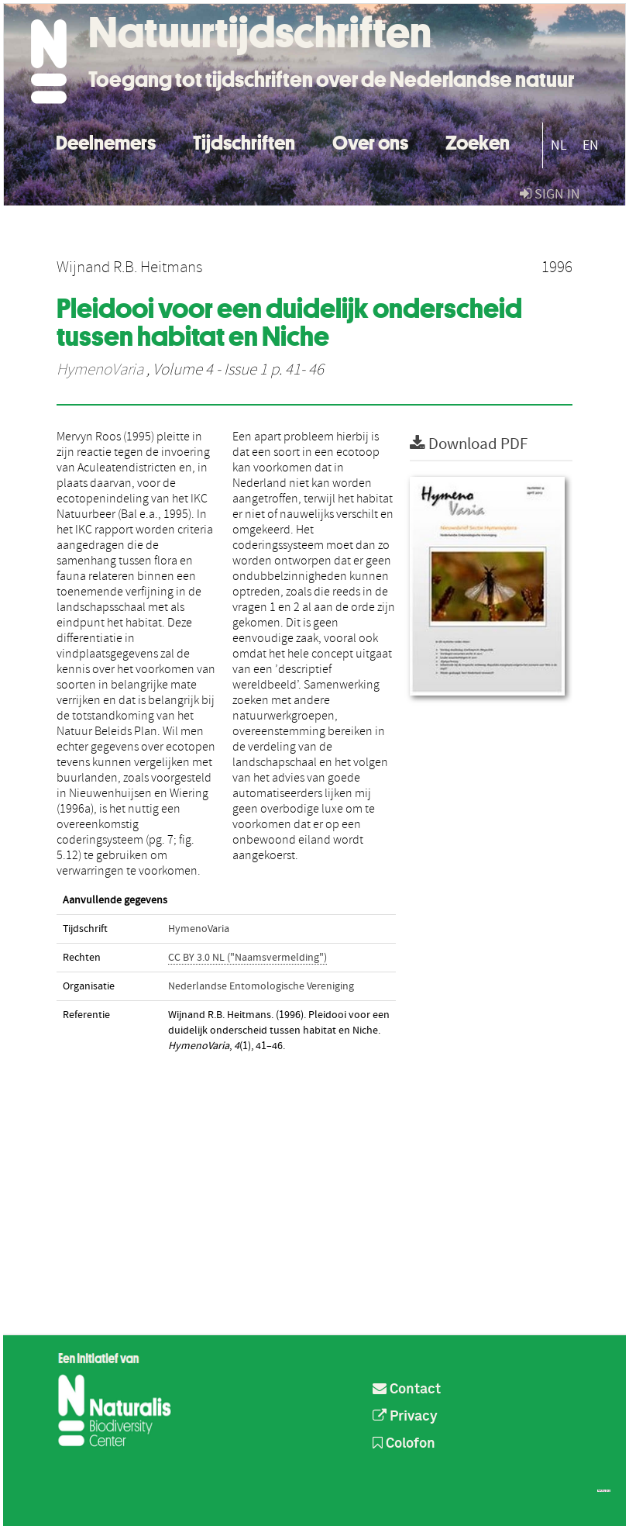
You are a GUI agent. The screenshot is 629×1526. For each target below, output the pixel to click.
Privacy (405, 1417)
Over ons (370, 140)
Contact (407, 1390)
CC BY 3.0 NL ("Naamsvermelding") (247, 957)
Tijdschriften (244, 140)
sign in (550, 194)
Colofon (404, 1444)
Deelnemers (106, 140)
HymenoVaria (100, 370)
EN (591, 145)
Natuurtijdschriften (259, 32)
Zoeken (477, 140)
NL (559, 145)
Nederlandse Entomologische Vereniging (261, 986)
